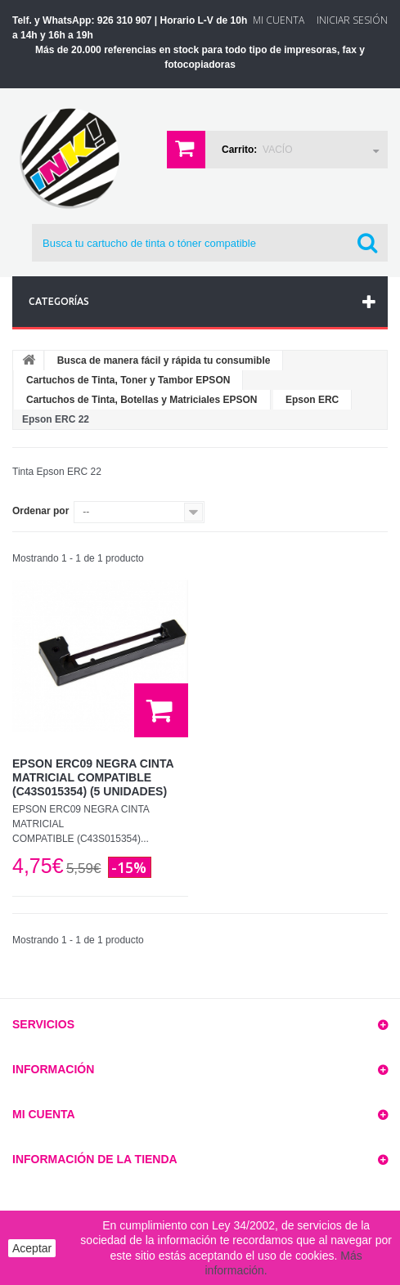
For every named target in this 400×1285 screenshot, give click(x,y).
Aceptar (32, 1248)
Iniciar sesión (352, 20)
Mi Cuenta (278, 20)
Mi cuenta (43, 1114)
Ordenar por (40, 511)
